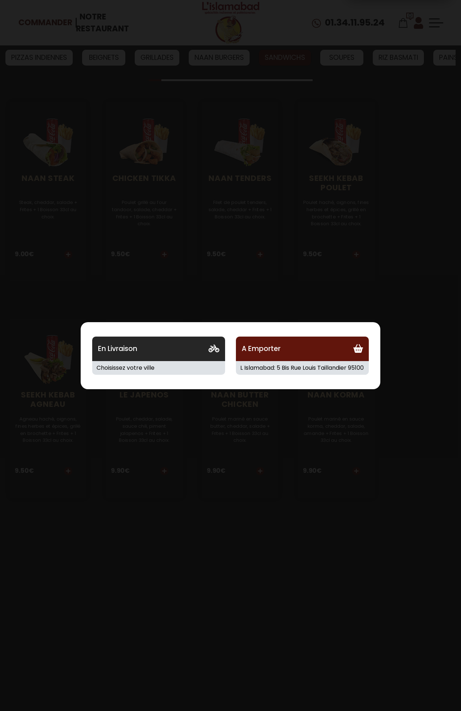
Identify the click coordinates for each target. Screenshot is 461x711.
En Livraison (117, 349)
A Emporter (261, 349)
